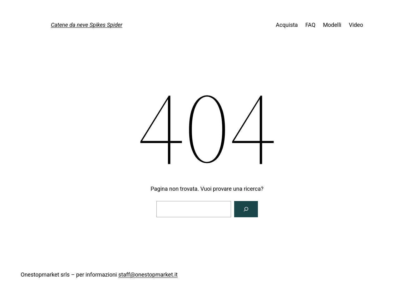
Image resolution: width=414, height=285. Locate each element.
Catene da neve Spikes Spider (86, 25)
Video (356, 25)
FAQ (310, 25)
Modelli (332, 25)
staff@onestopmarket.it (148, 274)
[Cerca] (246, 209)
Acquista (287, 25)
